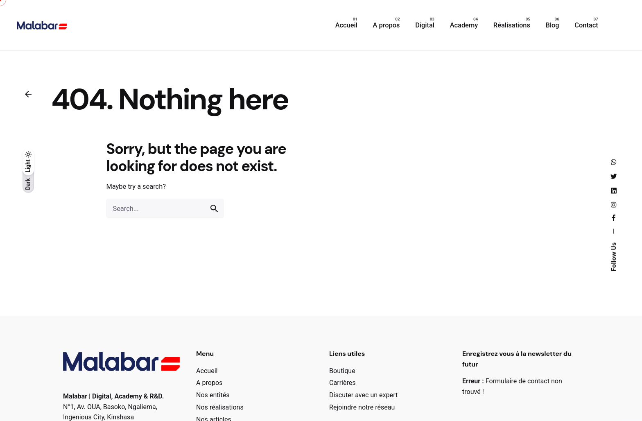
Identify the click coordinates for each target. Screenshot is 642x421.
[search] (214, 208)
